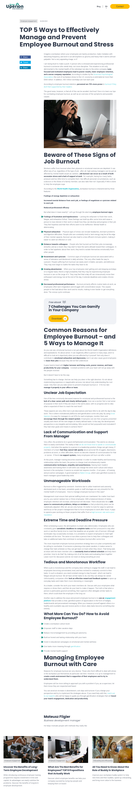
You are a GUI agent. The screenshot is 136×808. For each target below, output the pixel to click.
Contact (120, 6)
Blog (98, 6)
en (106, 6)
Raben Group (85, 473)
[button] (25, 57)
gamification (75, 646)
